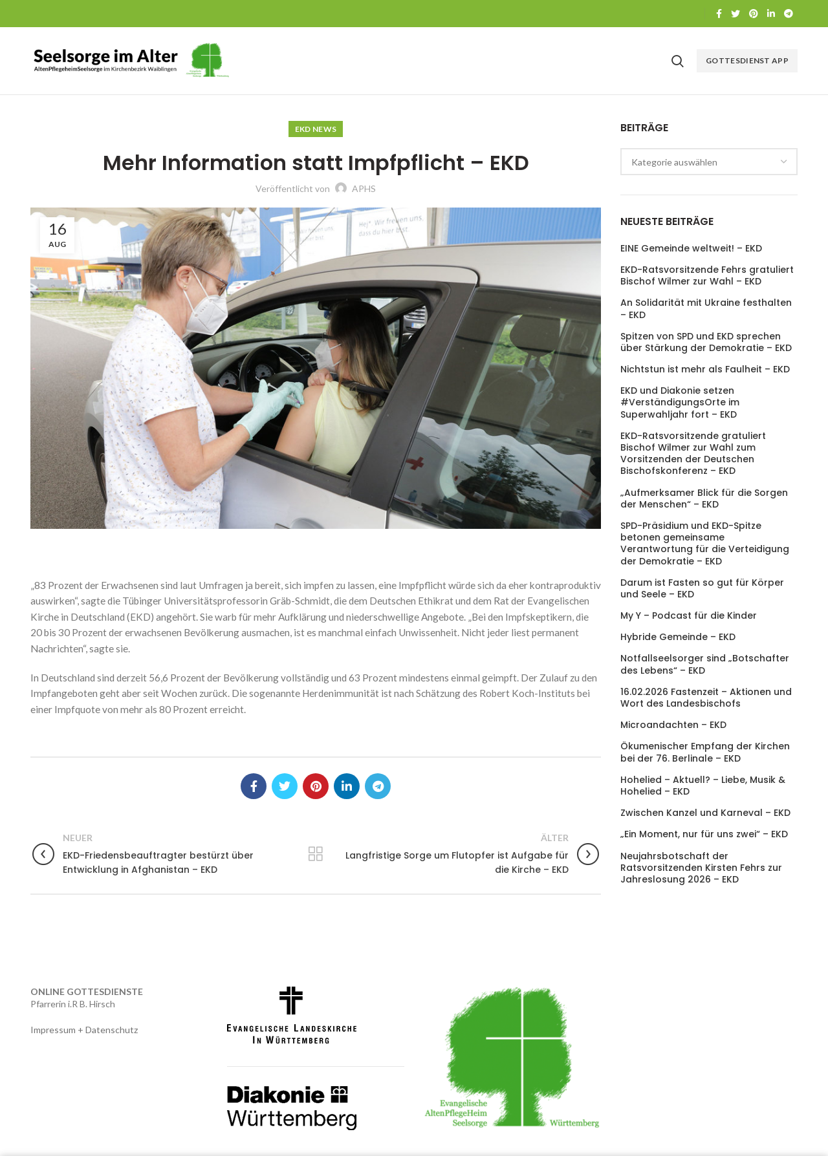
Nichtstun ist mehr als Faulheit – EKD (705, 369)
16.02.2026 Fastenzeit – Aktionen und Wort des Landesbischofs (706, 697)
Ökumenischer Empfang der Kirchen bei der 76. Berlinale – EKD (705, 752)
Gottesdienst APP (747, 60)
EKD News (315, 129)
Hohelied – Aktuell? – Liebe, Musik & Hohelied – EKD (702, 785)
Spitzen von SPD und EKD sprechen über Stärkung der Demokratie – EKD (706, 342)
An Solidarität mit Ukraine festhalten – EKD (706, 308)
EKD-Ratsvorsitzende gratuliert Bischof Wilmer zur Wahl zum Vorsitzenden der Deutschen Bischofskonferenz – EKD (693, 453)
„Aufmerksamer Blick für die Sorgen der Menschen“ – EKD (704, 498)
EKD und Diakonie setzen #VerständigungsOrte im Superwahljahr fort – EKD (679, 402)
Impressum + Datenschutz (84, 1029)
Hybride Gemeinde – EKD (677, 637)
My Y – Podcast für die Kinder (688, 615)
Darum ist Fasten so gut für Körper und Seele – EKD (702, 588)
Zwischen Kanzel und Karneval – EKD (705, 813)
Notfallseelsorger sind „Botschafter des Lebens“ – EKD (704, 664)
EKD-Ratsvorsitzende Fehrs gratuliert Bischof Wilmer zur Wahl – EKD (707, 275)
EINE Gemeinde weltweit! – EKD (691, 248)
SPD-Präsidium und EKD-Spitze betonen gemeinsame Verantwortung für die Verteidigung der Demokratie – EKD (704, 543)
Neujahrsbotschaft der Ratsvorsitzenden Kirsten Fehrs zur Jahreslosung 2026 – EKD (701, 868)
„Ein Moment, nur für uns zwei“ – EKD (704, 834)
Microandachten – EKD (673, 725)
